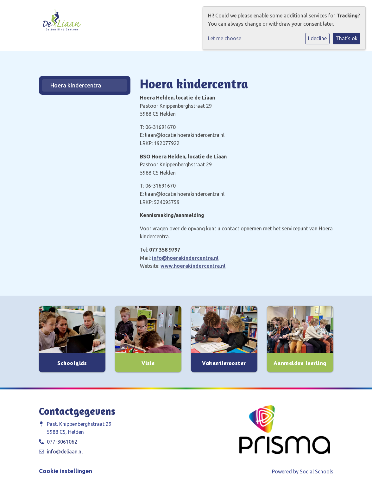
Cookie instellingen (65, 471)
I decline (317, 38)
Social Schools (316, 471)
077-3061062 (62, 442)
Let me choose (224, 38)
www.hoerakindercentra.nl (193, 266)
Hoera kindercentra (75, 85)
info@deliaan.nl (65, 451)
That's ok (346, 38)
